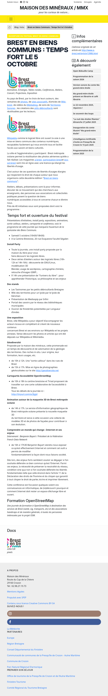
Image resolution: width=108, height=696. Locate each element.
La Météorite (13, 628)
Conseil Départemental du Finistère (25, 649)
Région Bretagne (15, 643)
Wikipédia (12, 138)
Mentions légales (15, 591)
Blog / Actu (19, 27)
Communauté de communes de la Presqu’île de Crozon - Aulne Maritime (43, 655)
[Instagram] (24, 2)
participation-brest (52, 159)
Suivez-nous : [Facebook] (13, 2)
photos (24, 101)
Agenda (97, 2)
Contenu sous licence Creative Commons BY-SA (31, 603)
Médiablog (32, 104)
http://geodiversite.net (47, 370)
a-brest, (38, 159)
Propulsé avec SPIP (16, 597)
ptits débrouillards (43, 108)
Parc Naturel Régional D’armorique (24, 667)
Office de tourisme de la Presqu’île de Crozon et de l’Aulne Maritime (41, 676)
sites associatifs (39, 101)
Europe (10, 637)
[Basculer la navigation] (11, 19)
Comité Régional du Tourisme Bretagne (27, 687)
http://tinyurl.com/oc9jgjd (24, 394)
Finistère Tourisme (16, 681)
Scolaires (78, 2)
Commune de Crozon (18, 661)
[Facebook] (21, 2)
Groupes (88, 2)
